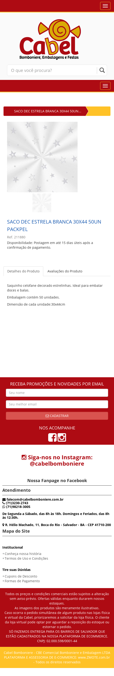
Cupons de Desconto (21, 576)
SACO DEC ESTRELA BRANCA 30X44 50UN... (47, 111)
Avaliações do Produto (64, 271)
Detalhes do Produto (23, 271)
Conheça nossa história (23, 553)
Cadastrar (57, 415)
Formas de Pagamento (22, 581)
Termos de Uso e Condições (26, 558)
